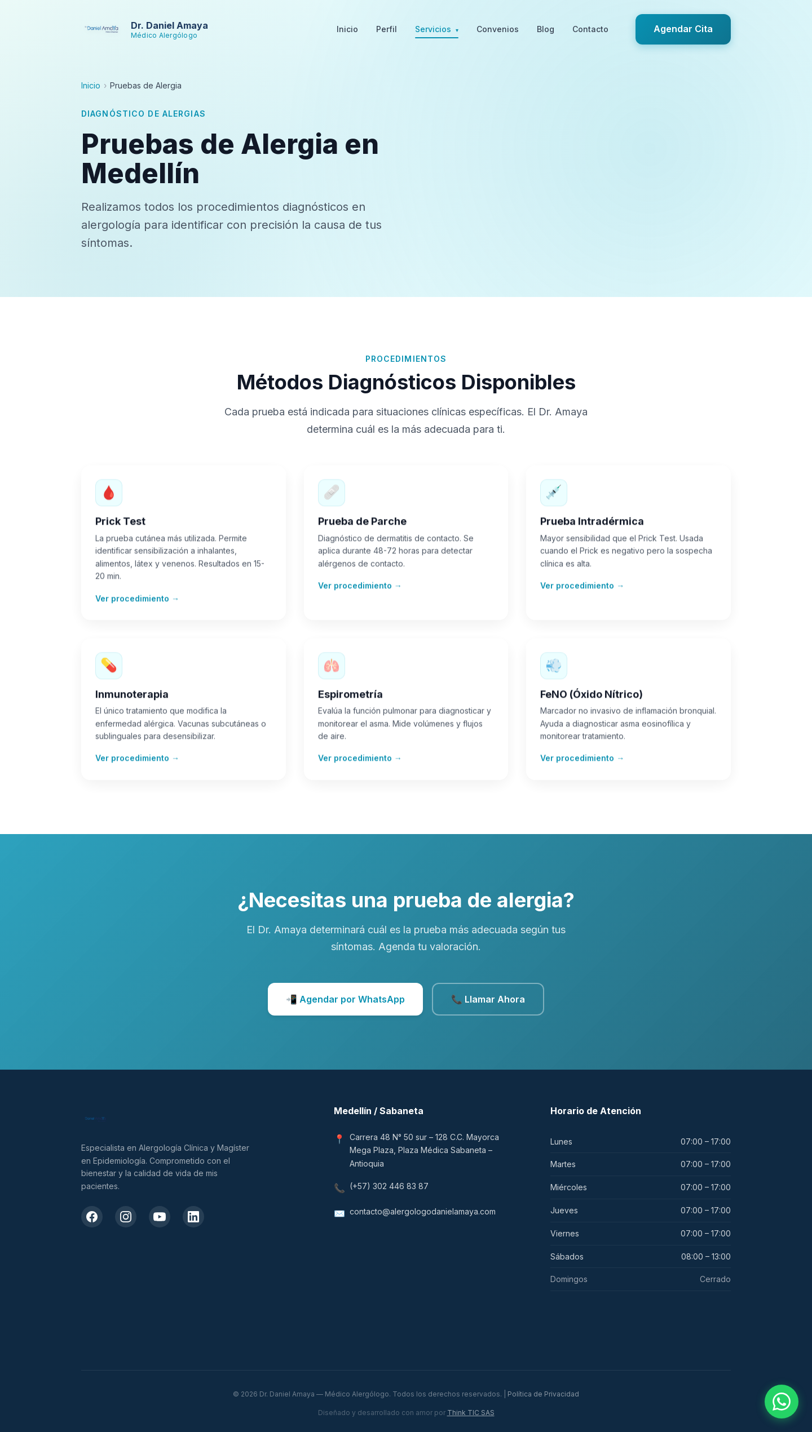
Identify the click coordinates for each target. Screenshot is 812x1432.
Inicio (347, 29)
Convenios (497, 29)
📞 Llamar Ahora (488, 999)
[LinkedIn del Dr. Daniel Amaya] (193, 1216)
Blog (545, 29)
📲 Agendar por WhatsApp (345, 999)
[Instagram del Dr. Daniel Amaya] (125, 1216)
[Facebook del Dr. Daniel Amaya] (92, 1216)
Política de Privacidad (543, 1394)
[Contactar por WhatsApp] (781, 1401)
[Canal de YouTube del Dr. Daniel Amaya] (159, 1216)
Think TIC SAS (471, 1412)
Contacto (590, 29)
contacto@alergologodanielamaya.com (423, 1211)
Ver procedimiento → (137, 601)
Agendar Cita (683, 28)
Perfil (386, 29)
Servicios (436, 30)
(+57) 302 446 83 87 (389, 1186)
